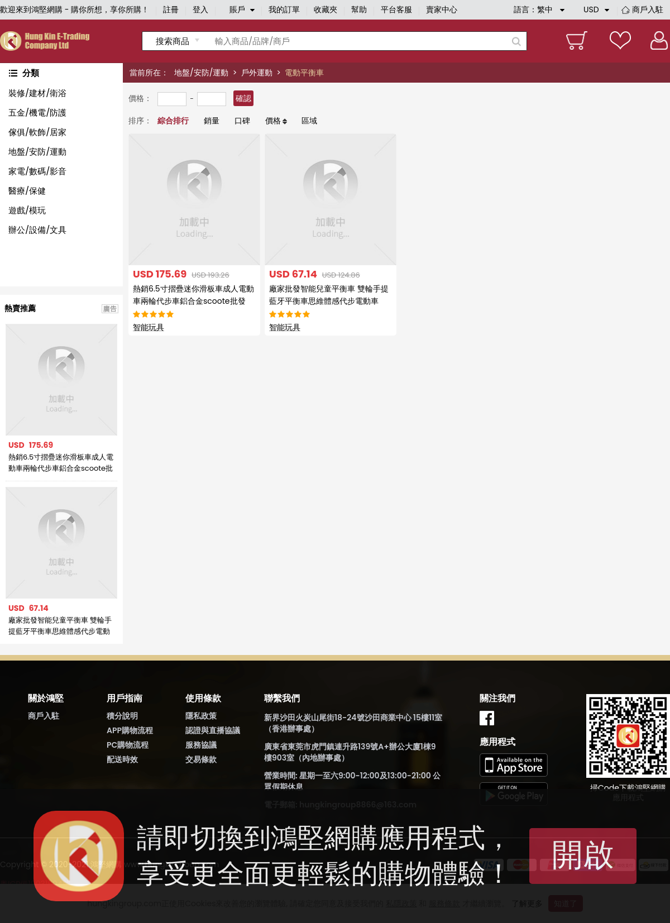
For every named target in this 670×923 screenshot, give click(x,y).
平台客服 (396, 9)
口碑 (242, 120)
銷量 (211, 120)
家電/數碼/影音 (37, 171)
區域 (309, 120)
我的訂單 (284, 9)
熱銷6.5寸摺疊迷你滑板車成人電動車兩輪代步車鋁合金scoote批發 (60, 463)
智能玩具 (148, 327)
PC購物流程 (128, 744)
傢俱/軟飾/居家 (37, 132)
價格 (273, 120)
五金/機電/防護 (37, 112)
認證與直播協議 (212, 730)
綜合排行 (173, 120)
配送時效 (122, 759)
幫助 (359, 9)
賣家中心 (441, 9)
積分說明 (122, 715)
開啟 (583, 855)
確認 (243, 98)
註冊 (171, 9)
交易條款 (201, 759)
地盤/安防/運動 (201, 72)
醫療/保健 (27, 191)
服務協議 (201, 744)
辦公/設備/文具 (37, 230)
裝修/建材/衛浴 (37, 93)
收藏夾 (325, 9)
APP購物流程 (130, 730)
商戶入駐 (647, 9)
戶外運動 (256, 72)
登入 (200, 9)
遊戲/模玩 (27, 210)
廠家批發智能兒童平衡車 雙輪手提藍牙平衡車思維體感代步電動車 (60, 626)
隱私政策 (201, 715)
